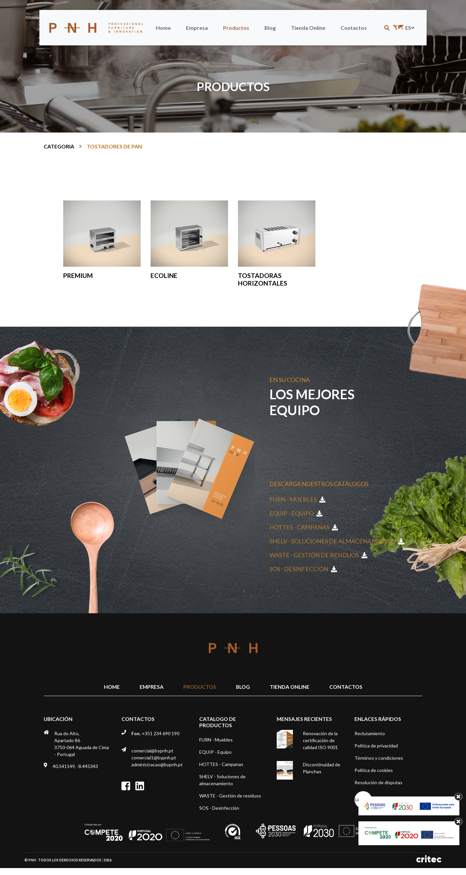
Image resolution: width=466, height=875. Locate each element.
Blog (270, 28)
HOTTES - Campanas (303, 527)
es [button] (403, 28)
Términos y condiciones (378, 758)
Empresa (197, 28)
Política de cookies (373, 770)
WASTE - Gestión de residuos (318, 555)
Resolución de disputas (378, 782)
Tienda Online (308, 28)
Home (163, 28)
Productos (236, 28)
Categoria (59, 146)
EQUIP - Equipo (295, 513)
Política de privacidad (376, 745)
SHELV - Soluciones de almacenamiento (336, 541)
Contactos (354, 28)
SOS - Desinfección (303, 569)
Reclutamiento (369, 733)
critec (429, 859)
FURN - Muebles (297, 499)
